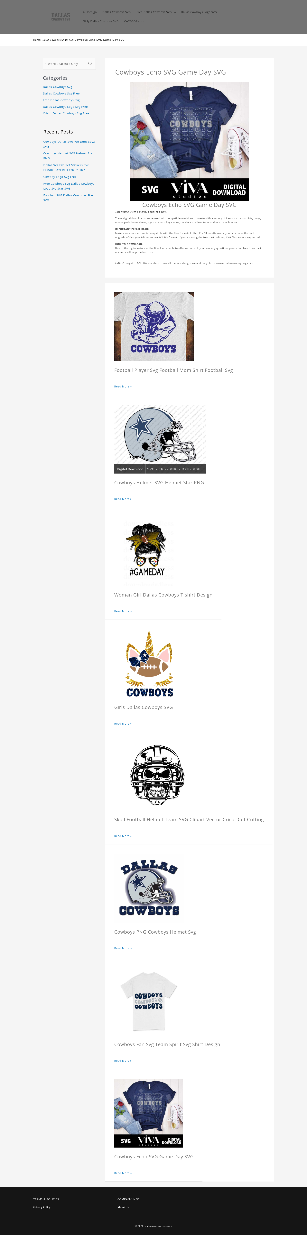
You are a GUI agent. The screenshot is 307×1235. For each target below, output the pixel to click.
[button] (156, 12)
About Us (123, 1207)
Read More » (123, 386)
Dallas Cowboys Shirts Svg (58, 40)
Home (37, 40)
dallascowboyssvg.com (158, 1225)
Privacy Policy (42, 1207)
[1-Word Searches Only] (65, 63)
